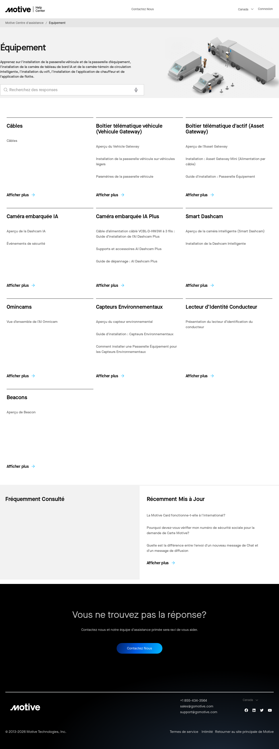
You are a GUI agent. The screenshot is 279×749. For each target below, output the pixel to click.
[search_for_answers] (72, 89)
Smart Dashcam (204, 216)
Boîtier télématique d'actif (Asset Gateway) (225, 128)
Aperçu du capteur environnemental (124, 321)
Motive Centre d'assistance (24, 23)
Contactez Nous (142, 9)
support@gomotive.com (198, 712)
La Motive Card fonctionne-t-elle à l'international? (186, 515)
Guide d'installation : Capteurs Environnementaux (134, 334)
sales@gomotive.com (196, 706)
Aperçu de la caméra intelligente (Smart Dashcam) (225, 231)
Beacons (17, 397)
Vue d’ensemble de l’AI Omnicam (32, 321)
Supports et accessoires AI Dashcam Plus (129, 248)
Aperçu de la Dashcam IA (26, 231)
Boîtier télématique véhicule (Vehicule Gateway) (129, 128)
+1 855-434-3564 (193, 700)
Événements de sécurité (26, 243)
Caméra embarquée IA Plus (127, 216)
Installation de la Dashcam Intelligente (216, 243)
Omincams (19, 306)
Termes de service (184, 732)
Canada (243, 9)
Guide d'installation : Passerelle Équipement (220, 176)
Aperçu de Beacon (21, 412)
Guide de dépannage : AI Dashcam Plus (126, 261)
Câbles (15, 125)
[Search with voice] (136, 89)
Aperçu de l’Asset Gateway (206, 146)
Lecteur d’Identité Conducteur (221, 306)
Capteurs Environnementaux (129, 306)
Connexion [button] (265, 9)
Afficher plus (18, 195)
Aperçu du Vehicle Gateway (117, 146)
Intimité (207, 732)
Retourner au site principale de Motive (244, 732)
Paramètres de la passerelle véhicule (124, 176)
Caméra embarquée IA (32, 216)
